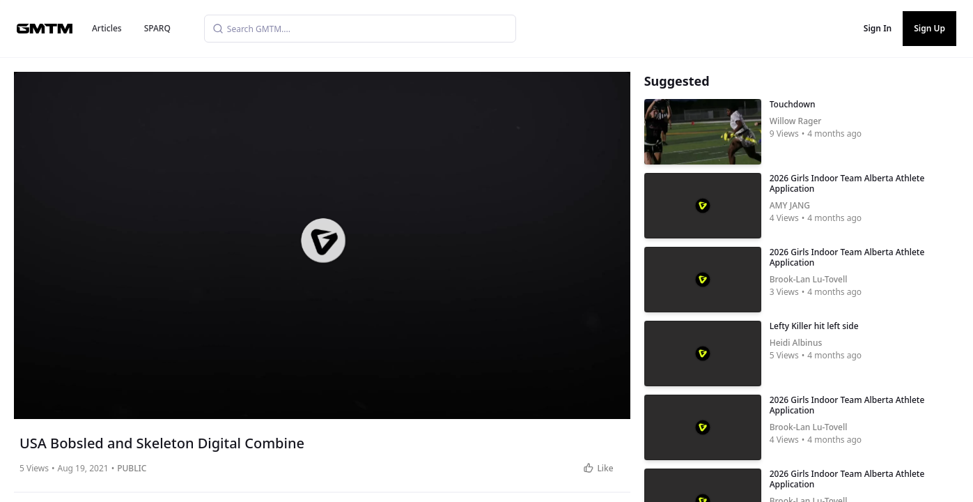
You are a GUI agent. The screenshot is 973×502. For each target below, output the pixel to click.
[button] (323, 240)
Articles (107, 28)
